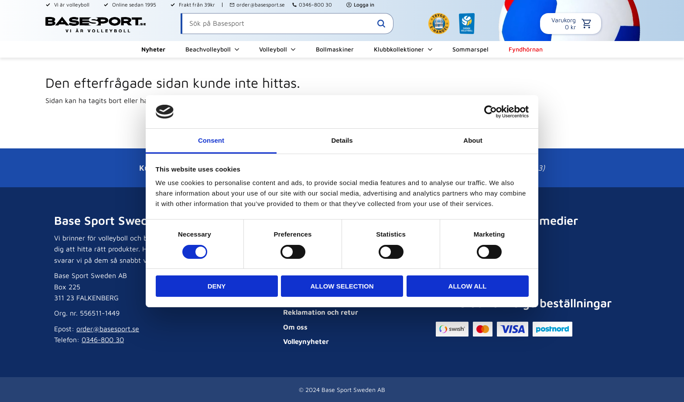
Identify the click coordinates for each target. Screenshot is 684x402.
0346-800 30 (315, 4)
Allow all (467, 286)
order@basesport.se (260, 4)
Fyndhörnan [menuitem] (526, 49)
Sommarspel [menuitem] (470, 49)
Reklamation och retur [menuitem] (320, 312)
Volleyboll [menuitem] (273, 49)
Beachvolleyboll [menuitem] (208, 49)
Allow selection (342, 286)
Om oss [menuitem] (295, 327)
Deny (217, 286)
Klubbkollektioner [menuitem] (399, 49)
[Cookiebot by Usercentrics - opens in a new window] (490, 111)
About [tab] (472, 140)
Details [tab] (341, 140)
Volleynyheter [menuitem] (306, 341)
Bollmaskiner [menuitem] (335, 49)
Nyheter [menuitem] (153, 49)
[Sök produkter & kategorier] (287, 23)
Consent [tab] (211, 140)
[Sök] (381, 23)
